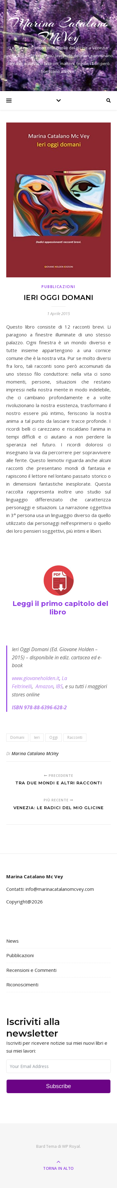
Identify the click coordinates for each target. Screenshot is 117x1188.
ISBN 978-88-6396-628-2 (39, 707)
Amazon (44, 686)
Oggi (53, 737)
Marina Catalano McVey (58, 30)
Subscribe (58, 1086)
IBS (59, 686)
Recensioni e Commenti (31, 970)
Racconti (74, 737)
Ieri (37, 737)
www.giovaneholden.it (35, 678)
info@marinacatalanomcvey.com (60, 889)
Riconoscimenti (22, 984)
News (12, 941)
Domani (17, 737)
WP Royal (71, 1146)
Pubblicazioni (58, 286)
